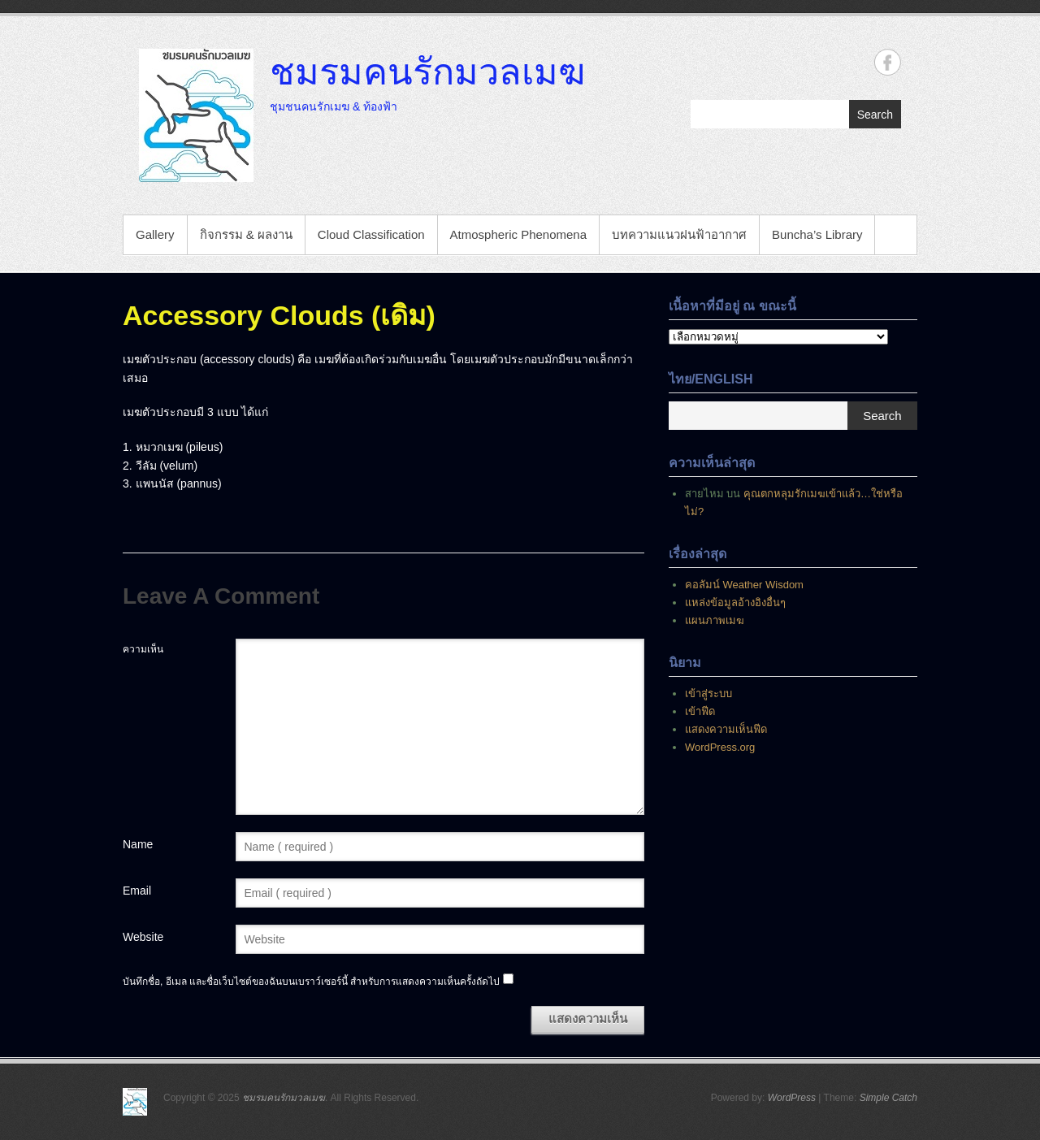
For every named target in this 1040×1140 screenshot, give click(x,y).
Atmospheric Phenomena (518, 234)
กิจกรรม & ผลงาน (246, 234)
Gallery (155, 234)
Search (875, 114)
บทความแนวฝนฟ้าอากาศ (679, 234)
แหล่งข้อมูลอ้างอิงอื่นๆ (735, 602)
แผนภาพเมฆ (714, 620)
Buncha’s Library (817, 234)
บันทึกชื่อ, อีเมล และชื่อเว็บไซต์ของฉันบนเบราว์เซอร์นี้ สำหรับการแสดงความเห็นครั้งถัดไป (311, 981)
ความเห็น (143, 649)
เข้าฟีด (700, 711)
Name (138, 844)
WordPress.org (720, 747)
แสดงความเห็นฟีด (726, 729)
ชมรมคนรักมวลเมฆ (427, 70)
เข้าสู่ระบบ (708, 693)
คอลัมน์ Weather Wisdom (744, 585)
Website (143, 936)
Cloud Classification (371, 234)
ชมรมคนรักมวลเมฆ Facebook (887, 62)
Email (137, 890)
